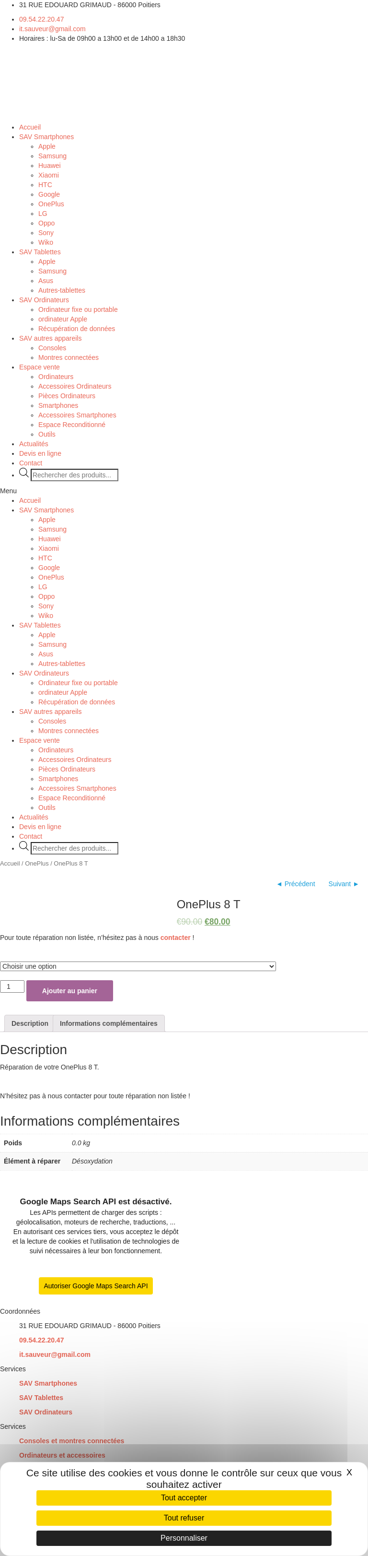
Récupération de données (76, 329)
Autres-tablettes (61, 290)
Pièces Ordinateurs (66, 396)
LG (42, 213)
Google (49, 194)
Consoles (52, 348)
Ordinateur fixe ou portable (78, 309)
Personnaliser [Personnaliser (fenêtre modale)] (184, 1538)
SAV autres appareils (50, 338)
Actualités (33, 444)
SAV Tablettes (40, 252)
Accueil (30, 127)
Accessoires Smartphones (77, 415)
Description (30, 1023)
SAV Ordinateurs (44, 300)
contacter (176, 937)
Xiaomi (48, 175)
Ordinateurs (55, 376)
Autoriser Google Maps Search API (96, 1286)
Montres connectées (68, 357)
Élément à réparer (24, 952)
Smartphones (58, 405)
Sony (46, 233)
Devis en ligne (40, 453)
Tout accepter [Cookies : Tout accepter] (184, 1498)
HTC (45, 185)
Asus (45, 281)
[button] (184, 491)
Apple (47, 146)
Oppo (46, 223)
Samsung (52, 156)
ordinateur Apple (62, 319)
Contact (30, 463)
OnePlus (51, 204)
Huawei (49, 165)
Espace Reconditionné (71, 424)
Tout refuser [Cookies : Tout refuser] (184, 1518)
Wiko (45, 242)
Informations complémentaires (109, 1023)
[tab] (30, 1023)
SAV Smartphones (46, 137)
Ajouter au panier (69, 991)
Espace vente (39, 367)
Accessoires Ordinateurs (75, 386)
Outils (47, 434)
